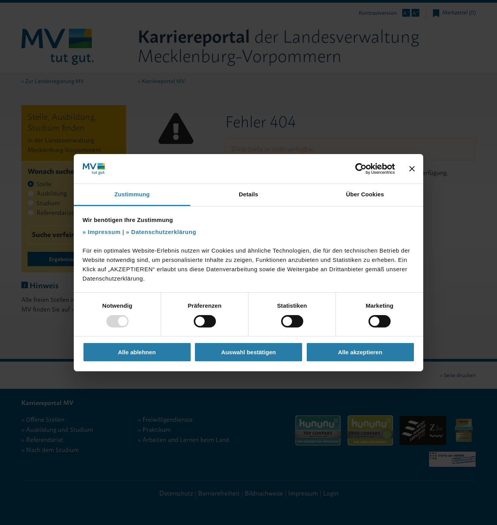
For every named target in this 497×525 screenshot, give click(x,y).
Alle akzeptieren (360, 352)
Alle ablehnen (137, 352)
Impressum (104, 232)
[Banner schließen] (412, 169)
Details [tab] (248, 194)
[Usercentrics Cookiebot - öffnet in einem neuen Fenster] (361, 169)
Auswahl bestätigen (248, 352)
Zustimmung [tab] (132, 194)
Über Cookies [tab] (365, 194)
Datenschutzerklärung (163, 232)
